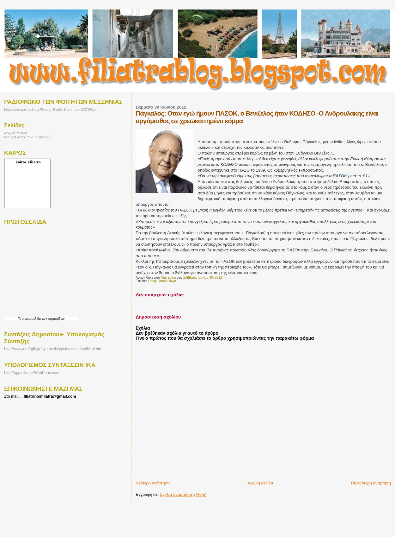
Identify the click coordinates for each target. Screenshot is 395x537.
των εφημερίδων (52, 318)
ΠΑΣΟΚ (339, 176)
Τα (20, 318)
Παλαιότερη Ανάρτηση (371, 483)
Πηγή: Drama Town (162, 281)
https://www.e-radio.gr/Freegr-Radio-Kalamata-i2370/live (50, 109)
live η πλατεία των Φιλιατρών (28, 137)
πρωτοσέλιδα (31, 318)
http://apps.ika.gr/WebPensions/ (31, 372)
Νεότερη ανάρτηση (153, 483)
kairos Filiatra (28, 162)
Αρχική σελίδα (260, 483)
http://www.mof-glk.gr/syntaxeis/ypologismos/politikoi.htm (53, 349)
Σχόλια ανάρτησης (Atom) (183, 494)
